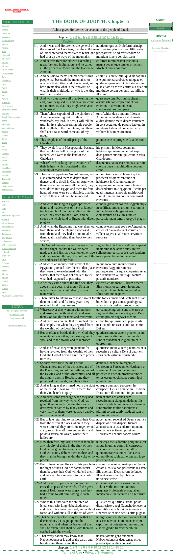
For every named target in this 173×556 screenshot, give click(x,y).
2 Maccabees (7, 190)
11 (100, 37)
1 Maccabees (7, 186)
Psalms (5, 99)
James (4, 270)
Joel (3, 146)
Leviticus (6, 33)
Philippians (7, 238)
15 (117, 37)
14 (113, 37)
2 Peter (5, 278)
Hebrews (5, 267)
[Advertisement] (57, 8)
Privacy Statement (99, 552)
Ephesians (6, 234)
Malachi (5, 183)
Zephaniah (6, 172)
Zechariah (6, 179)
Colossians (7, 241)
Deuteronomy (8, 41)
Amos (4, 150)
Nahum (5, 164)
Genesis (5, 26)
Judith (4, 88)
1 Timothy (6, 252)
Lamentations (8, 128)
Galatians (6, 230)
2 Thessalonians (9, 249)
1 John (5, 281)
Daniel (4, 139)
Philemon (6, 263)
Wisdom (5, 113)
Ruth (4, 52)
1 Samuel (6, 55)
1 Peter (5, 274)
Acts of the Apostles (11, 216)
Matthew (5, 201)
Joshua (5, 44)
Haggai (5, 175)
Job (3, 95)
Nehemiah (6, 81)
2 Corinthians (8, 227)
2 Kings (5, 66)
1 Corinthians (8, 223)
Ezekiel (5, 135)
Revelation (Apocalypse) (12, 296)
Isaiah (4, 121)
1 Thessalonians (9, 245)
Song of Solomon (9, 110)
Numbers (6, 37)
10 (95, 37)
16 (121, 37)
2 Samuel (6, 59)
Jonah (4, 157)
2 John (5, 285)
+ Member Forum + (161, 40)
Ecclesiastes (7, 106)
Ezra (4, 77)
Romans (5, 219)
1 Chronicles (7, 70)
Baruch (5, 132)
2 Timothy (6, 256)
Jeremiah (6, 124)
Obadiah (5, 154)
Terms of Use (72, 552)
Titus (4, 259)
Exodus (5, 30)
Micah (4, 161)
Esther (4, 92)
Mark (4, 205)
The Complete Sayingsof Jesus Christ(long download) (17, 314)
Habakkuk (6, 168)
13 (108, 37)
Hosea (4, 143)
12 (104, 37)
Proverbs (6, 103)
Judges (5, 48)
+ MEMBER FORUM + (17, 325)
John (4, 212)
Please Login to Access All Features (17, 11)
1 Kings (5, 62)
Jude (4, 292)
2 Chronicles (7, 73)
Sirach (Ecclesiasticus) (12, 117)
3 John (5, 289)
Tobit (4, 84)
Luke (4, 209)
